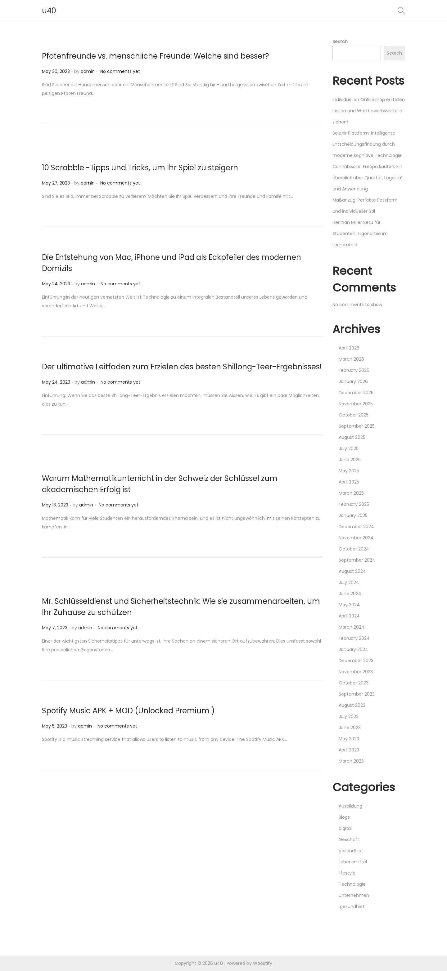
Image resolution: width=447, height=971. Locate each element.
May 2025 (349, 471)
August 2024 (352, 571)
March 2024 (351, 627)
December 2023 (356, 660)
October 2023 (353, 683)
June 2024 (350, 593)
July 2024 (349, 582)
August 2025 (352, 437)
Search (340, 41)
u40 (49, 11)
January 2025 (353, 515)
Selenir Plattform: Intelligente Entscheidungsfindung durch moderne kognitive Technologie (367, 144)
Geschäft (349, 839)
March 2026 (351, 359)
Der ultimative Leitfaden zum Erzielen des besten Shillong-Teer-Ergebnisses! (182, 367)
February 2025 (354, 504)
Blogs (344, 817)
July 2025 (349, 448)
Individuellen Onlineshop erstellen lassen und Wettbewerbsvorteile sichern (368, 110)
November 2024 (356, 538)
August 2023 (352, 705)
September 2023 (357, 694)
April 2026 (349, 348)
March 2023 (351, 761)
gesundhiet (351, 851)
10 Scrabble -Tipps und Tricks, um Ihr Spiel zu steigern (140, 168)
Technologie (352, 884)
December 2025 (356, 393)
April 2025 (349, 482)
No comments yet (120, 71)
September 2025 (357, 426)
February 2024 (354, 638)
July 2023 (349, 716)
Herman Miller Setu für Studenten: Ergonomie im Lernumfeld (360, 233)
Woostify (262, 963)
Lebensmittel (353, 862)
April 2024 (349, 616)
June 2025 (350, 460)
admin (88, 71)
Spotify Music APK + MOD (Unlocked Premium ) (128, 711)
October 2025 (353, 415)
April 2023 (349, 750)
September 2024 (357, 560)
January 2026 (353, 381)
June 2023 (350, 727)
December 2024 (356, 526)
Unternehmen (354, 895)
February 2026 (354, 370)
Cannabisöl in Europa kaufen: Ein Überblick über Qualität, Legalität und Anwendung (367, 177)
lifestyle (347, 873)
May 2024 (349, 605)
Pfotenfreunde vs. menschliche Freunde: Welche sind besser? (155, 56)
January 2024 (353, 649)
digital (345, 828)
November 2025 (356, 404)
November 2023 (356, 672)
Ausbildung (350, 806)
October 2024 (354, 549)
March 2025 (351, 493)
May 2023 (349, 739)
